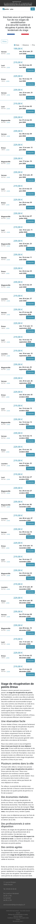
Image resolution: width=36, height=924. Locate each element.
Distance (25, 45)
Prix (32, 45)
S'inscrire (30, 56)
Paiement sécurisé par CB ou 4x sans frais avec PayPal (18, 4)
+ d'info (8, 53)
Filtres (4, 41)
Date (16, 45)
